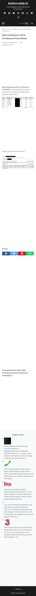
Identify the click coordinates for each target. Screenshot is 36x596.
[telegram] (18, 17)
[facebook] (4, 13)
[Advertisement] (18, 66)
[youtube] (13, 13)
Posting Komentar (7, 45)
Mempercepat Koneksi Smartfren (15, 489)
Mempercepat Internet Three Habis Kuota (18, 527)
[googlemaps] (31, 13)
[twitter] (9, 13)
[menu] (3, 23)
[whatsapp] (27, 13)
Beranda (18, 589)
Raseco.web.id (18, 3)
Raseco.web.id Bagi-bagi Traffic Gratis (17, 469)
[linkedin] (22, 13)
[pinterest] (22, 253)
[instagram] (18, 13)
